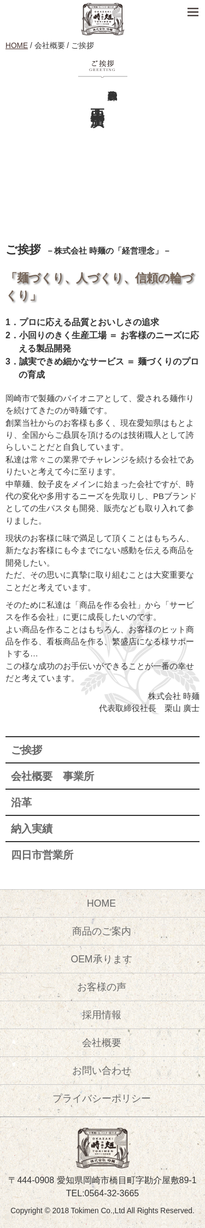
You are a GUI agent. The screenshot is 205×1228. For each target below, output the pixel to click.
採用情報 (101, 1014)
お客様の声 (101, 987)
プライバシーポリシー (101, 1098)
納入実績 (31, 829)
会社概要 (101, 1042)
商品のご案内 (101, 931)
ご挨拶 (26, 750)
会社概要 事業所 (52, 776)
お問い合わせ (101, 1070)
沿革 (21, 802)
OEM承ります (101, 959)
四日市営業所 (42, 855)
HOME (16, 46)
